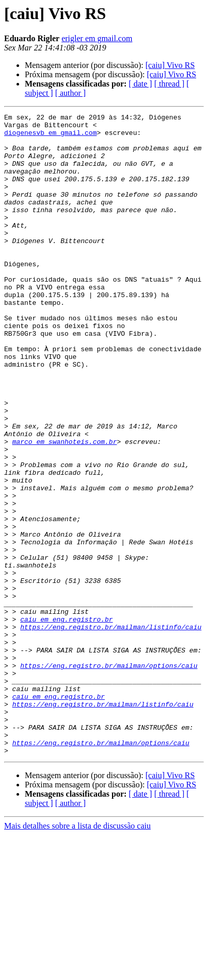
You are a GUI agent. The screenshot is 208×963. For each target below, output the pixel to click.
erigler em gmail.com (96, 38)
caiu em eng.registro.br (66, 721)
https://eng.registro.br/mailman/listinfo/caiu (110, 730)
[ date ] (140, 83)
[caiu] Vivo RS (170, 65)
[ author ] (70, 93)
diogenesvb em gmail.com (50, 137)
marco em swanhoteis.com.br (64, 507)
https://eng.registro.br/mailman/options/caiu (108, 776)
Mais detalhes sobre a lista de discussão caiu (77, 954)
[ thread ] (169, 83)
